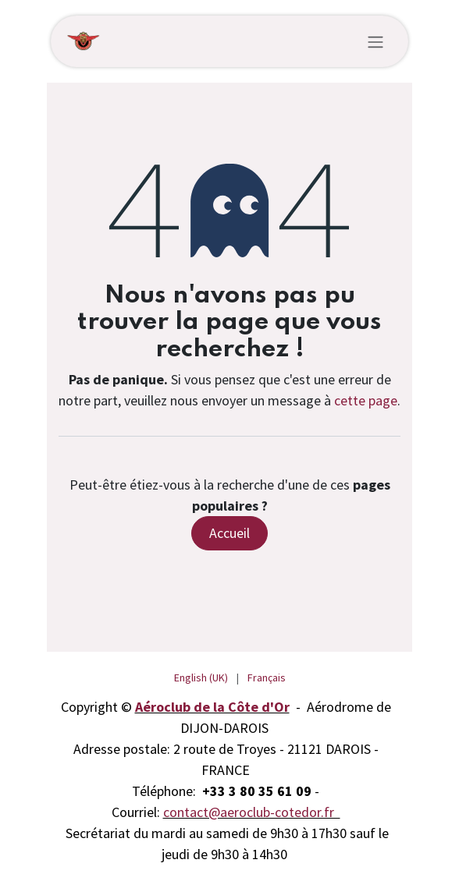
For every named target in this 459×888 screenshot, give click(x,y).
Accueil (229, 533)
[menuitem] (201, 677)
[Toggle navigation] (375, 41)
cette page (365, 400)
